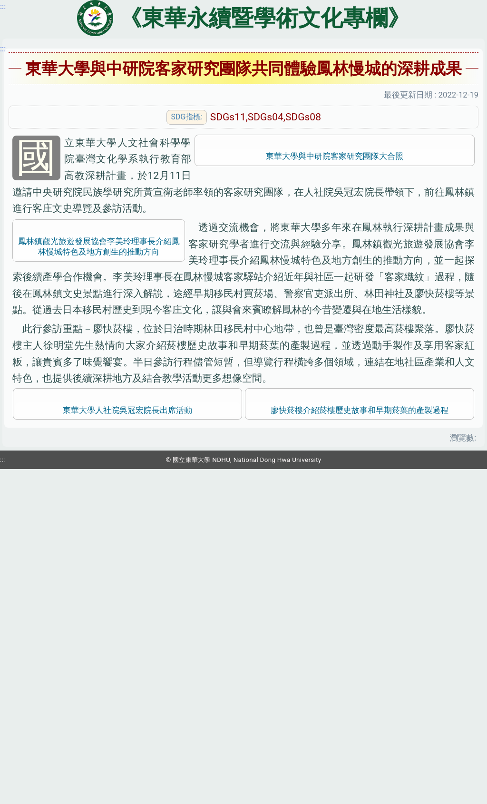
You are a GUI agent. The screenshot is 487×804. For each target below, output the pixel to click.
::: (3, 48)
